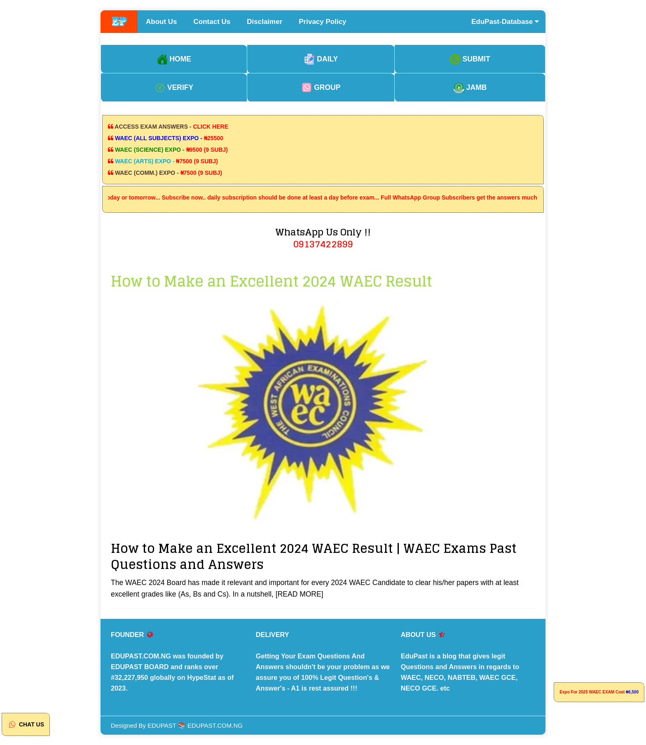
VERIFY (173, 87)
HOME (174, 59)
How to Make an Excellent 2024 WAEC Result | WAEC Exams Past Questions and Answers (314, 556)
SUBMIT (470, 59)
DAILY (321, 59)
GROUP (320, 87)
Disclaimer (264, 22)
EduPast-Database (505, 22)
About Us (161, 22)
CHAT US (25, 724)
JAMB (470, 87)
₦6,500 (632, 692)
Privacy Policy (322, 22)
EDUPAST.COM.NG (215, 725)
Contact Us (212, 22)
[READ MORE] (299, 594)
